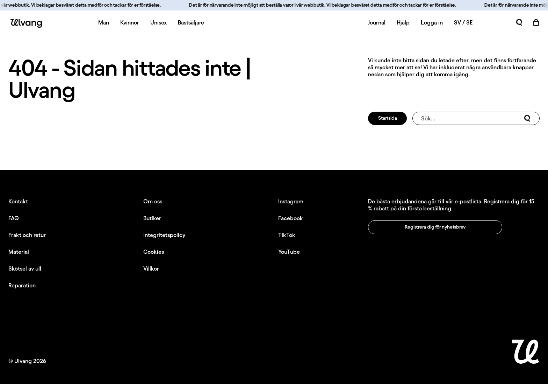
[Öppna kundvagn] (536, 22)
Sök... (476, 118)
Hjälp (403, 22)
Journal (376, 22)
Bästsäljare (191, 22)
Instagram (290, 201)
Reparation (22, 285)
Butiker (152, 218)
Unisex (158, 22)
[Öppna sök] (519, 22)
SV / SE (463, 22)
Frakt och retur (27, 235)
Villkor (151, 268)
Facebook (290, 218)
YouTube (289, 252)
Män (103, 22)
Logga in (432, 22)
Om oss (152, 201)
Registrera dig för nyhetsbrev (435, 227)
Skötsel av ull (24, 268)
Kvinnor (129, 22)
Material (18, 252)
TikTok (286, 235)
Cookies (153, 252)
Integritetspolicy (164, 235)
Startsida (387, 118)
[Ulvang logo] (25, 23)
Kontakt (18, 201)
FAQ (13, 218)
